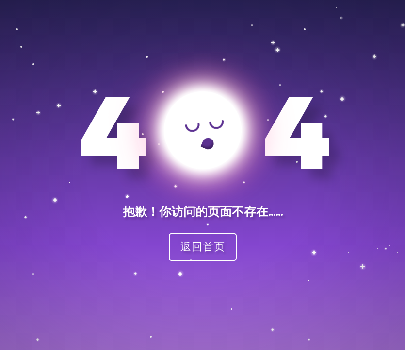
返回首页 (202, 246)
